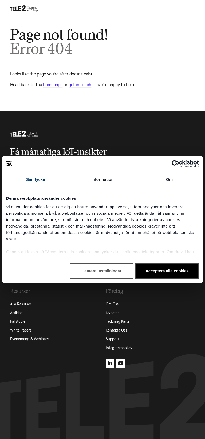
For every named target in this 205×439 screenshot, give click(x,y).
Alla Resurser (20, 304)
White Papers (20, 330)
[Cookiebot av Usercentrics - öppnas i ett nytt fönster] (175, 164)
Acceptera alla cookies (167, 271)
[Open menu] (191, 8)
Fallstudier (18, 321)
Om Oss (112, 304)
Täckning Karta (117, 321)
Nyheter (112, 313)
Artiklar (16, 313)
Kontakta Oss (116, 330)
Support (112, 339)
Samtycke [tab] (35, 179)
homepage (52, 84)
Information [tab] (102, 179)
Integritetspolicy (119, 348)
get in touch (80, 84)
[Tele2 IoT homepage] (24, 8)
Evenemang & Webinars (29, 339)
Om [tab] (169, 179)
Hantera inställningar (101, 271)
